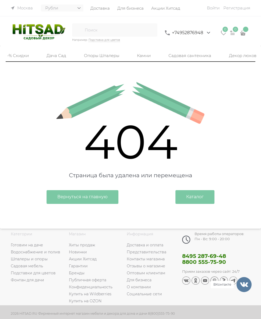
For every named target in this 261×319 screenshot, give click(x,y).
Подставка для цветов (104, 40)
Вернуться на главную (82, 196)
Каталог (195, 196)
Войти (213, 7)
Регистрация (236, 7)
